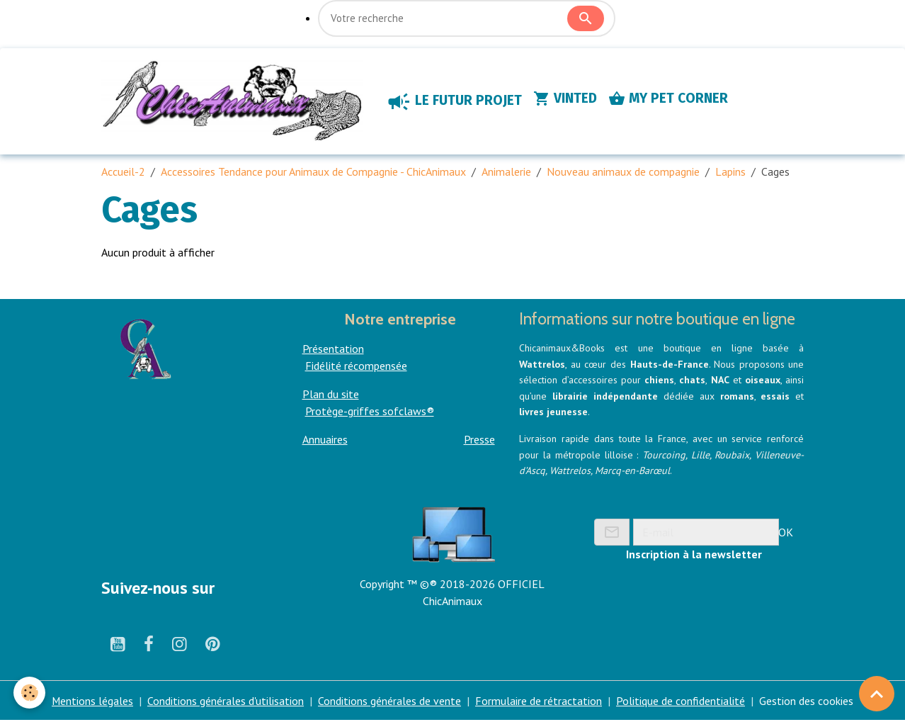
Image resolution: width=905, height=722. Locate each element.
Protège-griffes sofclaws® (369, 412)
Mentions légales (93, 702)
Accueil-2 (123, 173)
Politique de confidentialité (681, 702)
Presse (479, 441)
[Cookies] (30, 693)
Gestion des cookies (807, 702)
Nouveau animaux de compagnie (623, 173)
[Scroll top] (876, 693)
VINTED (569, 99)
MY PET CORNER (672, 99)
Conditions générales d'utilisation (226, 702)
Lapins (730, 173)
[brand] (237, 102)
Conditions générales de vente (390, 702)
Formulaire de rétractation (539, 702)
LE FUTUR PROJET (457, 102)
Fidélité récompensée (356, 367)
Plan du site (330, 395)
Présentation (333, 350)
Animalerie (506, 173)
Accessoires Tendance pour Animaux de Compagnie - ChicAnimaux (313, 173)
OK (785, 533)
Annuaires (325, 441)
